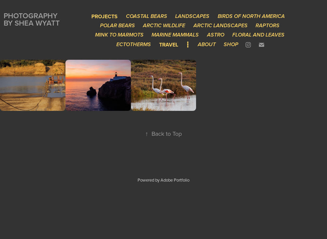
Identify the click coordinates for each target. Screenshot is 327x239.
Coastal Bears (146, 16)
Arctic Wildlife (164, 26)
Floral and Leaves (258, 35)
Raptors (267, 26)
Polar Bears (117, 26)
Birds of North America (251, 16)
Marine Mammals (175, 35)
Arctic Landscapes (220, 26)
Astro (215, 35)
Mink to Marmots (119, 35)
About (207, 44)
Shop (231, 44)
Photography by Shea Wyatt (32, 19)
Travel (168, 44)
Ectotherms (133, 44)
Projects (104, 16)
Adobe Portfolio (175, 180)
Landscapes (192, 16)
